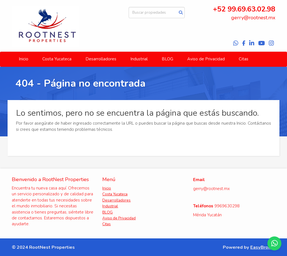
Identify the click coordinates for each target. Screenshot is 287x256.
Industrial (139, 59)
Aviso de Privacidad (206, 59)
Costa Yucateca (56, 59)
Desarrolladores (100, 59)
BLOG (167, 59)
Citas (243, 59)
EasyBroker (262, 247)
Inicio (23, 59)
